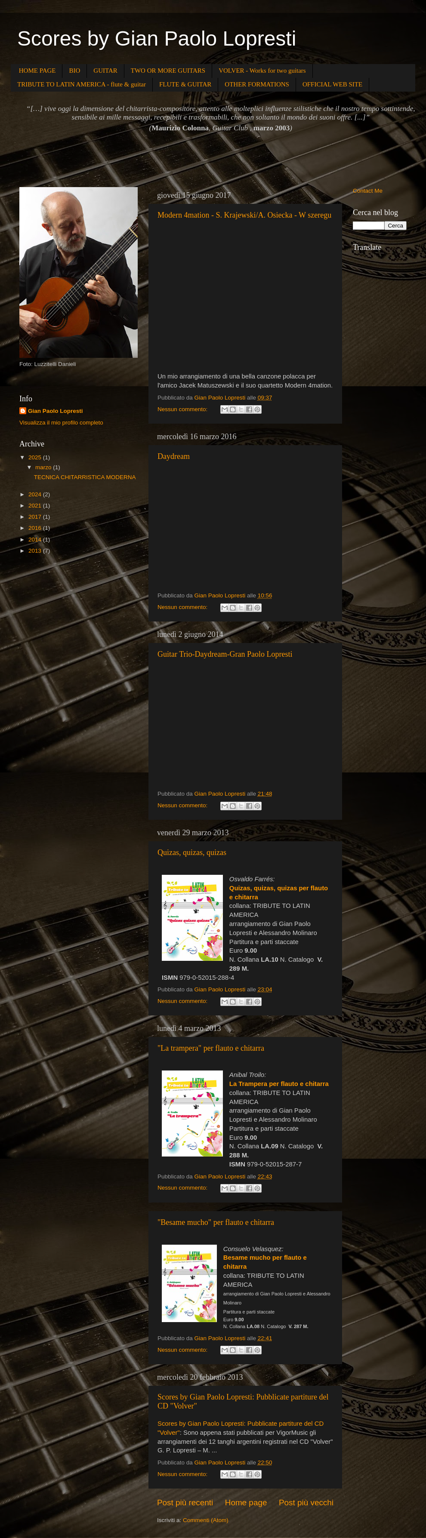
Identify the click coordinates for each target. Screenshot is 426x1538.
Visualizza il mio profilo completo (61, 422)
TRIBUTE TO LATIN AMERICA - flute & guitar (81, 84)
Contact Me (368, 191)
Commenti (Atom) (205, 1520)
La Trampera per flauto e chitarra (279, 1083)
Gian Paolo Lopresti (55, 411)
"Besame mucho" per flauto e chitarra (215, 1222)
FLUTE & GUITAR (185, 84)
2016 (35, 528)
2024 (35, 494)
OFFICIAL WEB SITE (332, 84)
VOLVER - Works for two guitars (262, 70)
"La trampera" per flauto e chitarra (210, 1048)
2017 (35, 517)
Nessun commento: (183, 409)
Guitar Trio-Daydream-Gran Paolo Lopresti (224, 654)
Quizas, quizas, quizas (191, 852)
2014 (35, 539)
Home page (246, 1502)
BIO (74, 70)
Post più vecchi (306, 1502)
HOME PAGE (37, 70)
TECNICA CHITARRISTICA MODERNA (85, 477)
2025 (35, 457)
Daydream (173, 456)
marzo (44, 467)
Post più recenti (185, 1502)
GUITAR (105, 70)
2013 (35, 551)
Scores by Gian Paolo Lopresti (156, 38)
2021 (35, 505)
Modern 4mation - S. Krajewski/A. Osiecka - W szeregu (244, 215)
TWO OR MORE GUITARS (168, 70)
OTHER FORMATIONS (257, 84)
